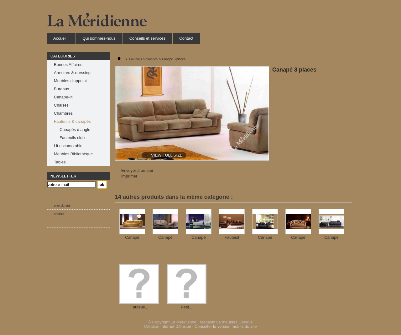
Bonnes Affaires (68, 64)
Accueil (59, 40)
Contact (186, 38)
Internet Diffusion (175, 326)
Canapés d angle (75, 129)
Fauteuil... (139, 307)
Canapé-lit (63, 97)
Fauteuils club (72, 137)
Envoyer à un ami (137, 170)
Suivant (347, 221)
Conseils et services (147, 38)
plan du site (62, 205)
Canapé (132, 237)
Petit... (186, 307)
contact (59, 214)
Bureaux (61, 89)
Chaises (61, 105)
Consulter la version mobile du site (226, 326)
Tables (60, 162)
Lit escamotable (68, 145)
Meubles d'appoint (70, 80)
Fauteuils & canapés (72, 121)
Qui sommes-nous (98, 38)
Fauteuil (232, 237)
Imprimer (129, 176)
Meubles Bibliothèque (73, 154)
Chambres (63, 113)
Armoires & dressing (72, 72)
